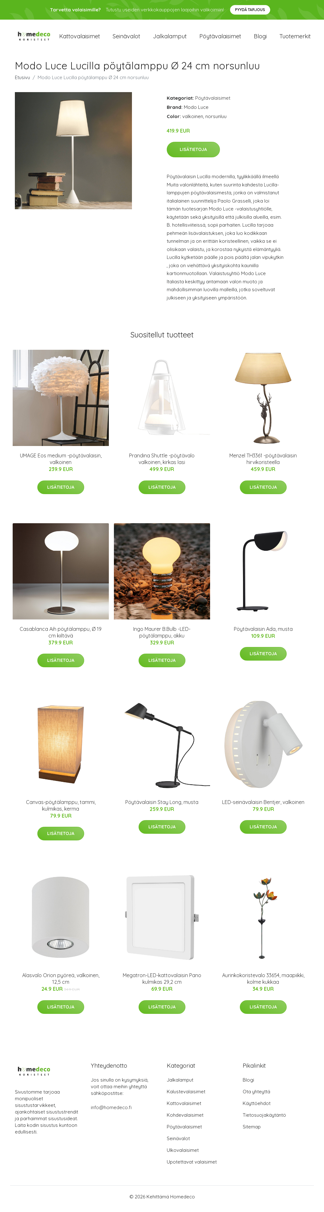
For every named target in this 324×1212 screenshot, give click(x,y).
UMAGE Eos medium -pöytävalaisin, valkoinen (61, 463)
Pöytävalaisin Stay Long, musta (161, 806)
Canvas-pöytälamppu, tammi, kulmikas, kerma (61, 809)
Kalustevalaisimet (186, 1096)
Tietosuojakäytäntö (264, 1119)
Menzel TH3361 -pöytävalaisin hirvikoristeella (263, 463)
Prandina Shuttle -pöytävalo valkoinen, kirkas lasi (162, 463)
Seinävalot (126, 38)
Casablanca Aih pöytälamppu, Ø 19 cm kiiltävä (61, 636)
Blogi (260, 38)
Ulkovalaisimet (183, 1155)
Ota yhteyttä (256, 1096)
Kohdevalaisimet (185, 1119)
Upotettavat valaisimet (192, 1166)
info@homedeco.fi (111, 1112)
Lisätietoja (193, 154)
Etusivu (22, 82)
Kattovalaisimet (79, 38)
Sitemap (252, 1131)
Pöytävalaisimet (220, 38)
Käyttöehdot (257, 1108)
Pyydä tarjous (250, 9)
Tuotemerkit (295, 38)
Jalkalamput (170, 38)
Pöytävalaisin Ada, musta (263, 633)
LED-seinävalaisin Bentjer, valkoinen (263, 806)
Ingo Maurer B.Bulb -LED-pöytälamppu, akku (161, 636)
